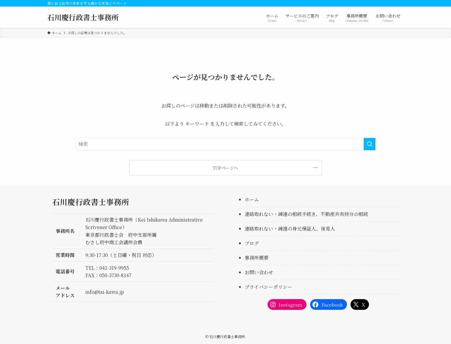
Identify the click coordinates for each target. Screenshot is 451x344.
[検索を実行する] (369, 144)
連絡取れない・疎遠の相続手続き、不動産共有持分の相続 (306, 214)
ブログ (252, 243)
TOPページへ (225, 168)
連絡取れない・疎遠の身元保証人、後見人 (290, 228)
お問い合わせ (259, 272)
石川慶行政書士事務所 (83, 17)
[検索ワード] (225, 144)
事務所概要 (256, 257)
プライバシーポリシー (268, 286)
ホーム (252, 199)
